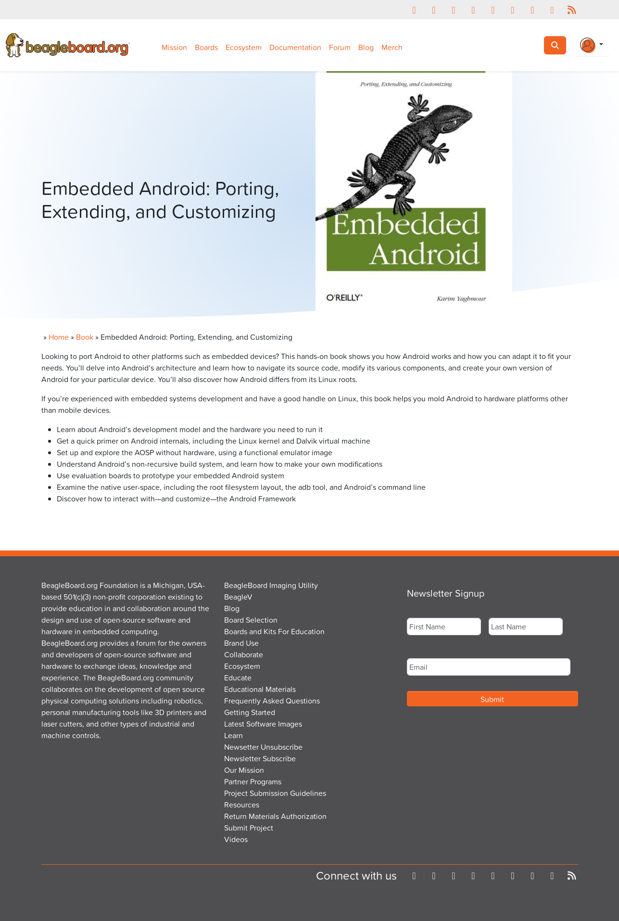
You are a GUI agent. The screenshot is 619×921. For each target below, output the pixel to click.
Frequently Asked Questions (272, 700)
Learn (233, 735)
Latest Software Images (263, 723)
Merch (392, 47)
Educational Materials (260, 689)
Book (84, 337)
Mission (174, 47)
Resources (241, 804)
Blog (366, 47)
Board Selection (251, 619)
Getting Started (249, 712)
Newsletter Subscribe (260, 758)
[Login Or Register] (591, 45)
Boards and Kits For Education (274, 631)
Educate (238, 677)
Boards (206, 47)
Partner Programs (252, 781)
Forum (340, 47)
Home (59, 337)
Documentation (295, 47)
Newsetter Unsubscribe (263, 747)
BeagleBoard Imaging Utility (271, 585)
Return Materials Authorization (275, 816)
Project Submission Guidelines (275, 793)
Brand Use (241, 643)
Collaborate (243, 654)
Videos (236, 839)
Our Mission (244, 770)
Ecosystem (244, 47)
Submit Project (248, 827)
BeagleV (238, 596)
